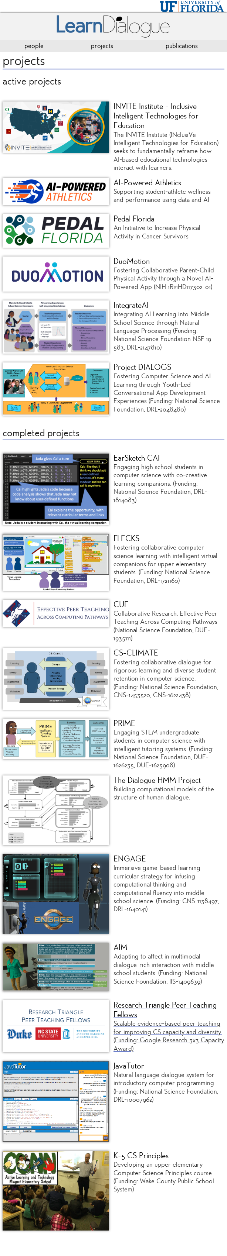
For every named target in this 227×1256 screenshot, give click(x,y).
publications (182, 45)
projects (102, 45)
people (34, 45)
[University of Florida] (192, 5)
